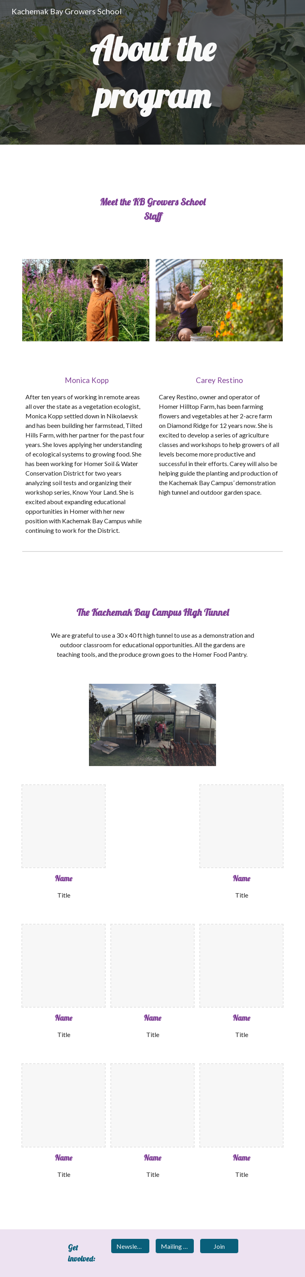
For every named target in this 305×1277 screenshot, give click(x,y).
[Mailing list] (174, 1246)
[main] (152, 72)
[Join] (219, 1246)
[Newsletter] (130, 1246)
